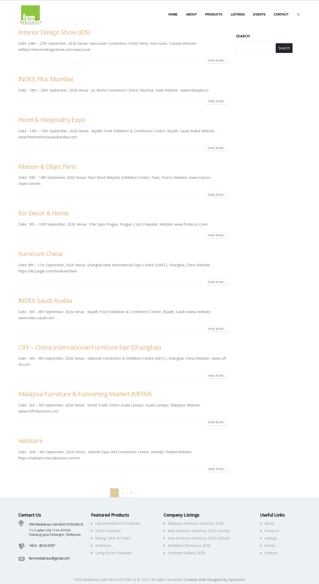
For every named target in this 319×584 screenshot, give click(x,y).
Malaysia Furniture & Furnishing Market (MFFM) (84, 393)
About (191, 14)
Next (131, 492)
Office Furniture (108, 530)
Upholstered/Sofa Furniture (117, 523)
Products (213, 14)
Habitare (30, 440)
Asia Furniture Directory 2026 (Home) (198, 530)
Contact (281, 14)
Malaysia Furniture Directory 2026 (196, 523)
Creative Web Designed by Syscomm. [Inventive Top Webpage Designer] (214, 579)
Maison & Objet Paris (47, 166)
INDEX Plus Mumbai (45, 79)
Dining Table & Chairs (113, 538)
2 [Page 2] (123, 492)
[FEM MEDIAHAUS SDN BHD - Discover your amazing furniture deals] (30, 14)
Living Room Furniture (113, 552)
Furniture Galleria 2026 (186, 552)
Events (259, 14)
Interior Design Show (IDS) (54, 32)
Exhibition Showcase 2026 (189, 545)
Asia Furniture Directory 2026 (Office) (198, 538)
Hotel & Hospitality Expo (51, 119)
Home (172, 14)
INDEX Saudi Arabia (45, 300)
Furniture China (40, 253)
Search (243, 36)
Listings (238, 14)
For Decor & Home (43, 213)
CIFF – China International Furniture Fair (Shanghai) (89, 347)
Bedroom (103, 545)
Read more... (217, 60)
